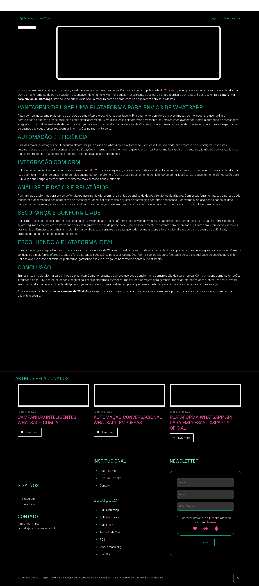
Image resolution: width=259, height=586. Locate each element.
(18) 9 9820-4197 (29, 524)
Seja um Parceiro (110, 478)
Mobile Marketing (110, 547)
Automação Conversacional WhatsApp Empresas (128, 420)
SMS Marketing (109, 510)
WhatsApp (170, 90)
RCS (102, 539)
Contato (105, 485)
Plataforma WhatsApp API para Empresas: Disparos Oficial (201, 422)
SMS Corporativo (110, 517)
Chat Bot (105, 554)
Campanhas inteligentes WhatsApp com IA (47, 420)
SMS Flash (106, 525)
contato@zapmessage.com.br (37, 528)
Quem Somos (108, 471)
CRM (90, 170)
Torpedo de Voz (110, 532)
